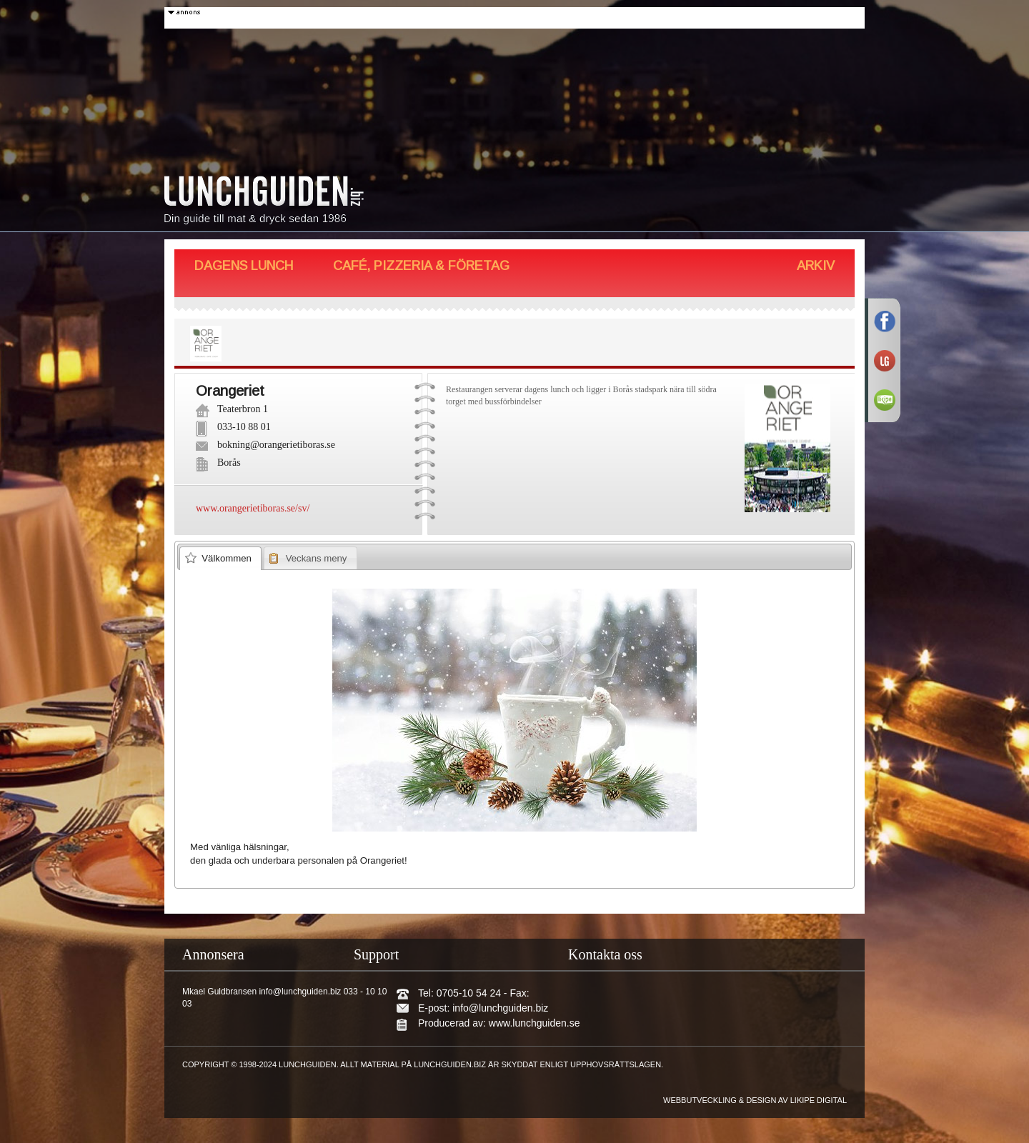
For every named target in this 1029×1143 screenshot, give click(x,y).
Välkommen (227, 558)
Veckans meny (316, 558)
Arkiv (816, 266)
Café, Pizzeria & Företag (421, 266)
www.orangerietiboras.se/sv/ (252, 508)
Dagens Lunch (243, 266)
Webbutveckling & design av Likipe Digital (755, 1100)
